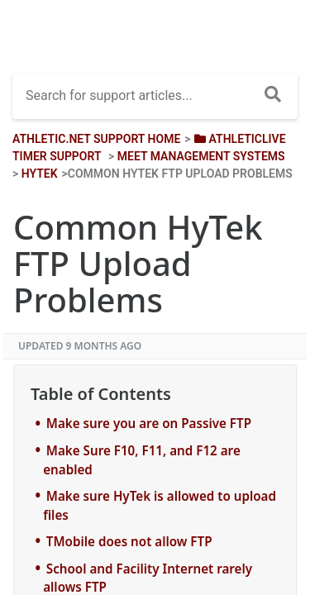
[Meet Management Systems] (201, 156)
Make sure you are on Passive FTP (148, 423)
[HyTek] (39, 173)
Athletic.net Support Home (96, 138)
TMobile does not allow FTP (129, 541)
